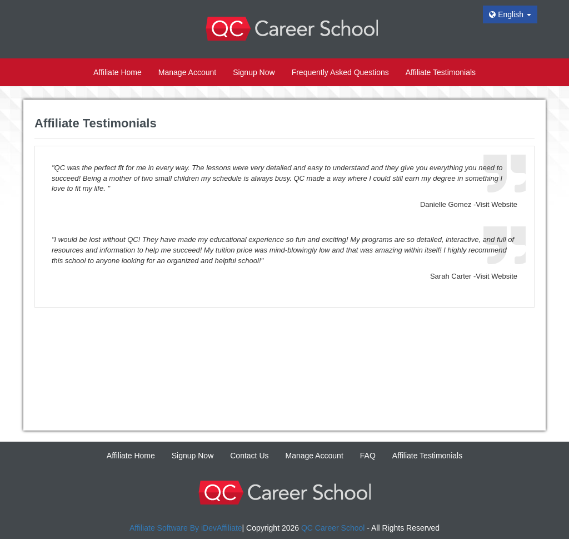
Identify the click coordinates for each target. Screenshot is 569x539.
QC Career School (333, 527)
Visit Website (496, 204)
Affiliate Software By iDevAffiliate (185, 527)
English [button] (510, 14)
